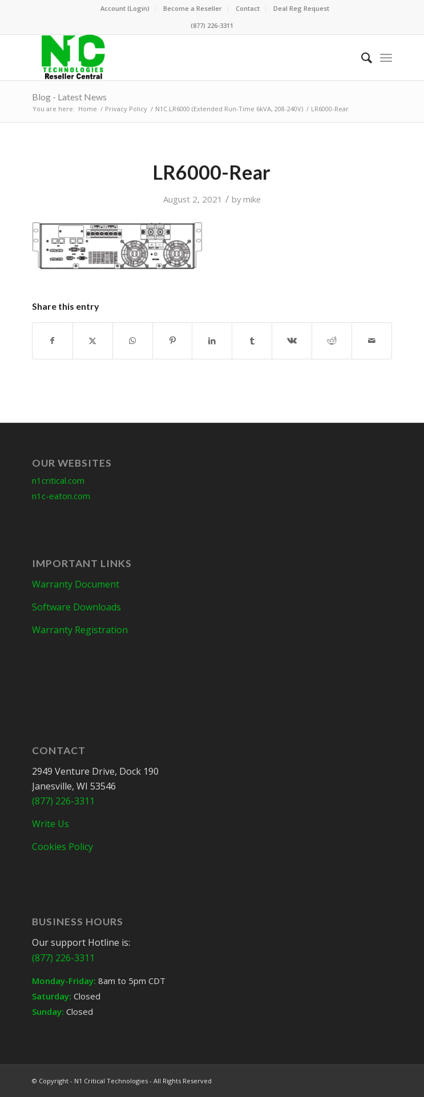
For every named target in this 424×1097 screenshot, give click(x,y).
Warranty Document (75, 584)
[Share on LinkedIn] (212, 340)
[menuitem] (125, 8)
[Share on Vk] (292, 340)
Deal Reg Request (301, 8)
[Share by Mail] (371, 340)
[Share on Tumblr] (252, 340)
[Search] (361, 57)
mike (252, 199)
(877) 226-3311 (212, 25)
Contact (248, 8)
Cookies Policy (62, 846)
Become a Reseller (192, 8)
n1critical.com (58, 480)
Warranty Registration (80, 630)
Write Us (50, 823)
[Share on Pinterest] (172, 340)
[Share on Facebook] (52, 340)
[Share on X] (92, 340)
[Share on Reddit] (332, 340)
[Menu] (386, 57)
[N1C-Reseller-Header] (176, 57)
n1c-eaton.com (61, 495)
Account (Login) (125, 8)
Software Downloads (76, 607)
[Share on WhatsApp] (132, 340)
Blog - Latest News (69, 96)
